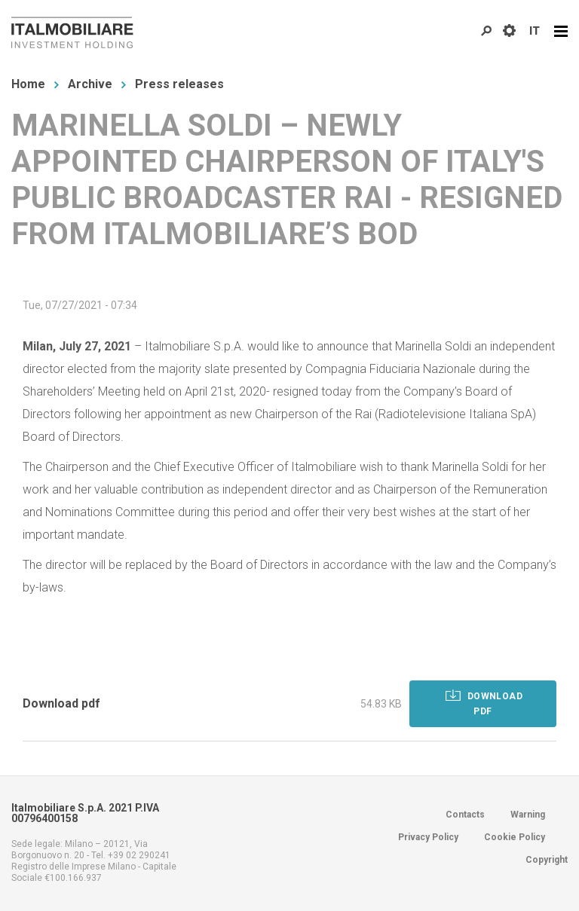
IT (534, 31)
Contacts (465, 814)
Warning (527, 814)
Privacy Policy (428, 837)
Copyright (546, 859)
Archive (90, 84)
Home (28, 84)
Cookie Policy (514, 837)
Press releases (179, 84)
